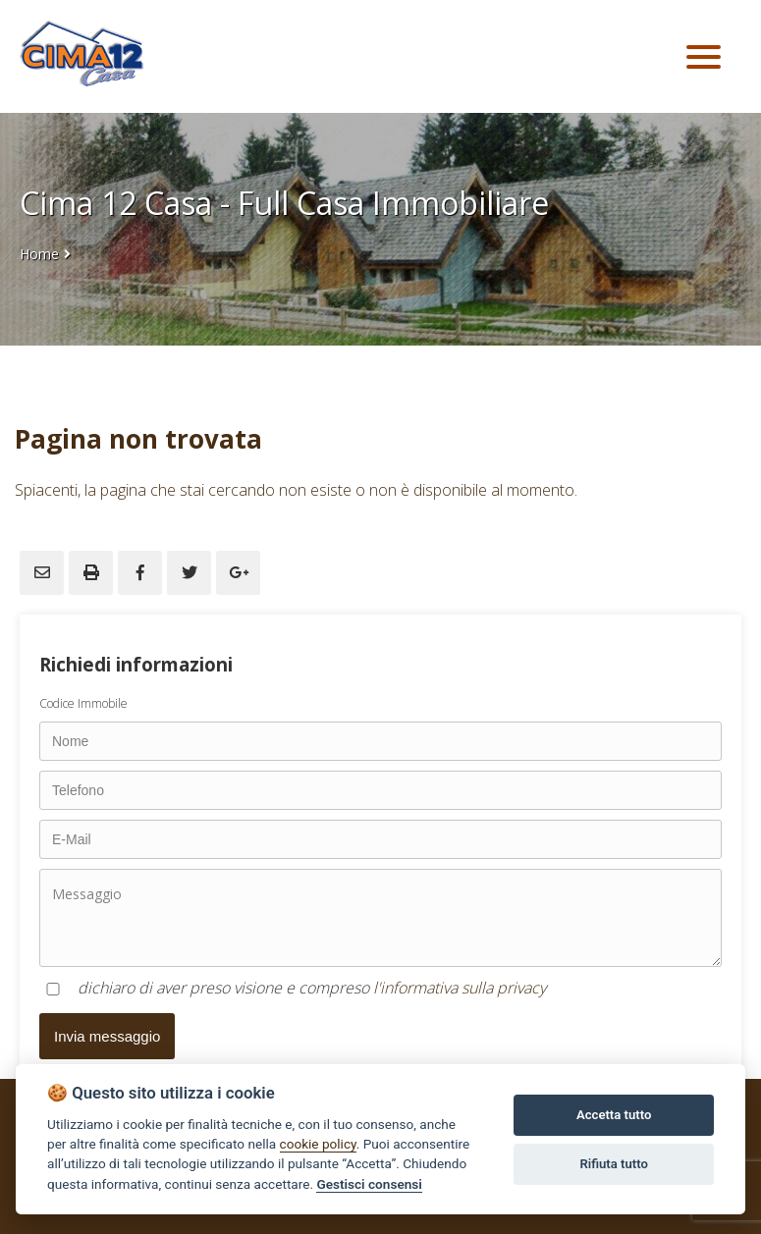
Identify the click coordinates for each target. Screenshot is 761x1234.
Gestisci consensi (368, 1184)
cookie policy (318, 1144)
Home (39, 253)
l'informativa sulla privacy (459, 987)
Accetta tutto (613, 1114)
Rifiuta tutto (613, 1163)
